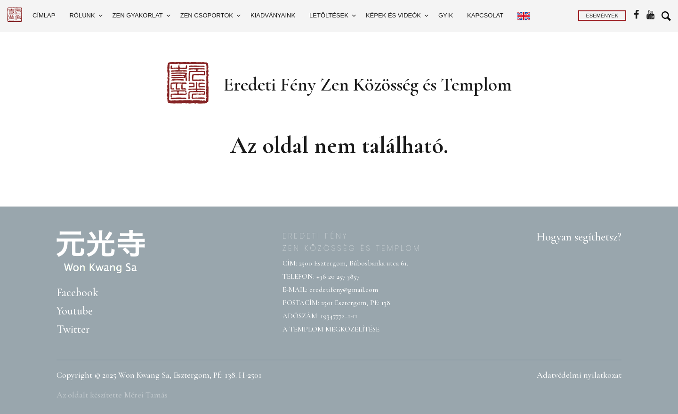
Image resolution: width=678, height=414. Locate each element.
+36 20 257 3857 (337, 276)
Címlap (43, 15)
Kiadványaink (272, 15)
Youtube (74, 311)
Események (602, 15)
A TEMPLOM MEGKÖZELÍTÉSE (330, 329)
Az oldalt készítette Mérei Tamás (112, 394)
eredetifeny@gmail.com (343, 289)
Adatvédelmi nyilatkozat (579, 375)
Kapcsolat (485, 15)
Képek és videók (393, 15)
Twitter (73, 329)
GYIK (445, 15)
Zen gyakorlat (138, 15)
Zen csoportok (206, 15)
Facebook (77, 292)
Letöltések (328, 15)
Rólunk (82, 15)
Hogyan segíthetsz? (579, 237)
